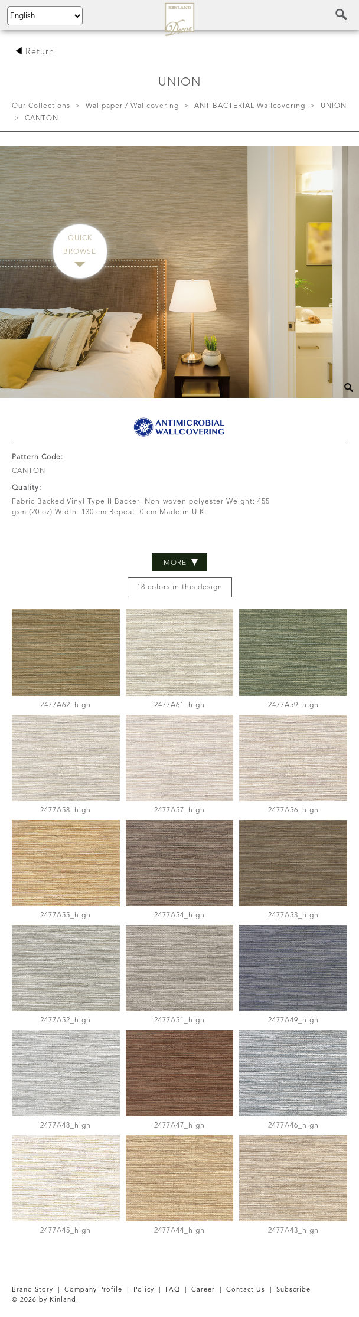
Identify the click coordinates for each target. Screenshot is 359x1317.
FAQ (172, 1290)
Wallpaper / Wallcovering (132, 106)
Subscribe (293, 1290)
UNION (334, 106)
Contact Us (245, 1290)
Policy (143, 1290)
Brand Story (32, 1290)
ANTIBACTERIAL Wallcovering (249, 106)
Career (203, 1290)
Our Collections (41, 106)
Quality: (26, 488)
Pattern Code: (37, 457)
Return (34, 52)
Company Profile (93, 1290)
